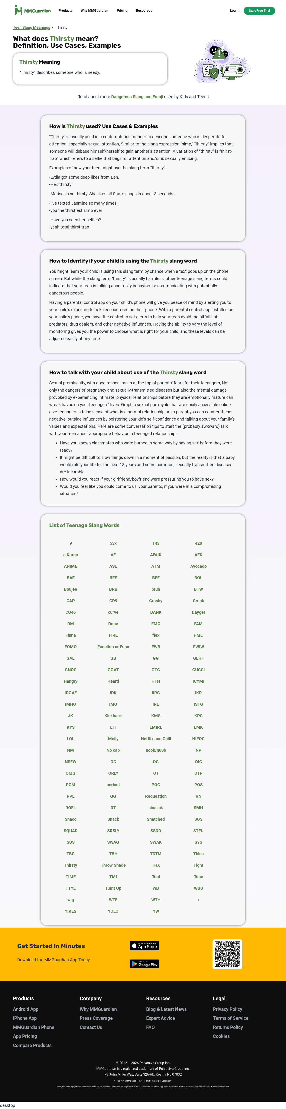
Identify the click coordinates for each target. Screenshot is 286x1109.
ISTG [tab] (198, 704)
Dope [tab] (113, 623)
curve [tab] (113, 612)
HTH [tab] (156, 681)
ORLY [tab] (113, 773)
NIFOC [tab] (198, 738)
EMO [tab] (155, 623)
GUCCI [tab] (198, 669)
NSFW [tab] (70, 761)
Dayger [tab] (198, 612)
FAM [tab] (198, 623)
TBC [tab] (70, 853)
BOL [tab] (198, 577)
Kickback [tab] (113, 715)
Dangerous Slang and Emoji (137, 96)
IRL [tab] (156, 704)
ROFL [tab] (70, 807)
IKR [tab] (198, 692)
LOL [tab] (70, 738)
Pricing (122, 11)
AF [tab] (113, 554)
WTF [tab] (113, 899)
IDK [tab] (113, 692)
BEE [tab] (113, 577)
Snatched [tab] (156, 819)
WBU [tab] (198, 888)
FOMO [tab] (71, 646)
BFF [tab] (156, 577)
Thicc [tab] (198, 853)
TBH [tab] (113, 853)
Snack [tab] (113, 819)
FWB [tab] (156, 646)
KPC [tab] (198, 715)
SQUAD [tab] (71, 830)
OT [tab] (156, 773)
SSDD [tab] (155, 830)
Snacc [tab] (70, 819)
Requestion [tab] (156, 796)
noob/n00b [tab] (156, 750)
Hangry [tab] (70, 681)
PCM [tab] (70, 784)
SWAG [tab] (113, 842)
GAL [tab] (70, 658)
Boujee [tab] (70, 589)
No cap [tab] (113, 750)
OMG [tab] (70, 773)
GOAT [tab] (113, 669)
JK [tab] (70, 715)
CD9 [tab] (113, 600)
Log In (235, 11)
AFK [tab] (198, 554)
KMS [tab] (155, 715)
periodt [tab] (113, 784)
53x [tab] (113, 543)
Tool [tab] (156, 876)
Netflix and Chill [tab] (156, 738)
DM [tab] (70, 623)
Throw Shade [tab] (113, 865)
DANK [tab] (156, 612)
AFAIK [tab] (156, 554)
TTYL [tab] (71, 888)
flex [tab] (155, 635)
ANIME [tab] (70, 566)
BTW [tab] (198, 589)
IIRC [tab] (156, 692)
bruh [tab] (156, 589)
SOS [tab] (198, 819)
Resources (144, 11)
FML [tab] (198, 635)
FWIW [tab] (198, 646)
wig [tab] (70, 899)
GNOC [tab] (71, 669)
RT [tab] (113, 807)
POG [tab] (156, 784)
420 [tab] (198, 543)
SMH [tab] (198, 807)
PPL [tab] (71, 796)
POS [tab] (198, 784)
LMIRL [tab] (156, 727)
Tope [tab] (198, 876)
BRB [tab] (113, 589)
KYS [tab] (71, 727)
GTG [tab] (156, 669)
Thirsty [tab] (70, 865)
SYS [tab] (198, 842)
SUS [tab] (71, 842)
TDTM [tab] (156, 853)
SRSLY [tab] (113, 830)
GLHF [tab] (198, 658)
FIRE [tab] (113, 635)
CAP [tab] (70, 600)
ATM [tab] (155, 566)
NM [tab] (70, 750)
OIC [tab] (198, 761)
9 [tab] (70, 543)
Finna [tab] (70, 635)
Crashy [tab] (155, 600)
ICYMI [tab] (198, 681)
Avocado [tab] (198, 566)
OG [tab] (156, 761)
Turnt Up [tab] (113, 888)
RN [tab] (198, 796)
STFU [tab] (198, 830)
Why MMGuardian (94, 11)
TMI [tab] (113, 876)
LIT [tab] (113, 727)
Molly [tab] (113, 738)
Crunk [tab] (198, 600)
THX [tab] (156, 865)
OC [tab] (113, 761)
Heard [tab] (113, 681)
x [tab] (198, 899)
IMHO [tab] (70, 704)
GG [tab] (156, 658)
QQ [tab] (113, 796)
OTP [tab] (198, 773)
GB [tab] (113, 658)
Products (65, 11)
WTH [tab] (155, 899)
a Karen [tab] (70, 554)
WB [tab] (156, 888)
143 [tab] (155, 543)
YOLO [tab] (113, 911)
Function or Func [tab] (113, 646)
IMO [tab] (113, 704)
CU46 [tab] (70, 612)
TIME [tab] (71, 876)
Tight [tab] (198, 865)
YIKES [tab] (70, 911)
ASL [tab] (113, 566)
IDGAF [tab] (71, 692)
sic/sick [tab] (156, 807)
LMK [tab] (198, 727)
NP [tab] (198, 750)
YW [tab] (156, 911)
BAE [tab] (71, 577)
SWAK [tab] (156, 842)
